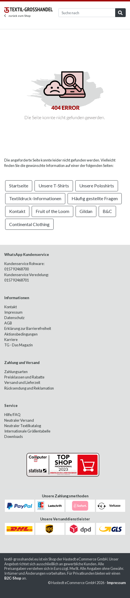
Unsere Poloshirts (96, 185)
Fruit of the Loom (52, 211)
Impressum (13, 312)
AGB (8, 323)
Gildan (86, 211)
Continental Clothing (29, 224)
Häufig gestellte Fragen (95, 198)
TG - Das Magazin (18, 345)
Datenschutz (14, 317)
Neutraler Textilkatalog (22, 425)
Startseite (18, 185)
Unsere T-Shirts (53, 185)
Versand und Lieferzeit (22, 382)
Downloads (13, 436)
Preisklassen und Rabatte (24, 377)
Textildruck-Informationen (35, 198)
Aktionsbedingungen (21, 334)
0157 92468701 (16, 280)
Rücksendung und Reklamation (29, 388)
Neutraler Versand (19, 420)
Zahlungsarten (16, 371)
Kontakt (17, 211)
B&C (107, 211)
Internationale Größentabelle (27, 431)
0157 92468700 (16, 269)
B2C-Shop (12, 578)
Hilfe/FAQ (12, 414)
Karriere (11, 339)
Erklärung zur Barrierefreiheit (27, 328)
